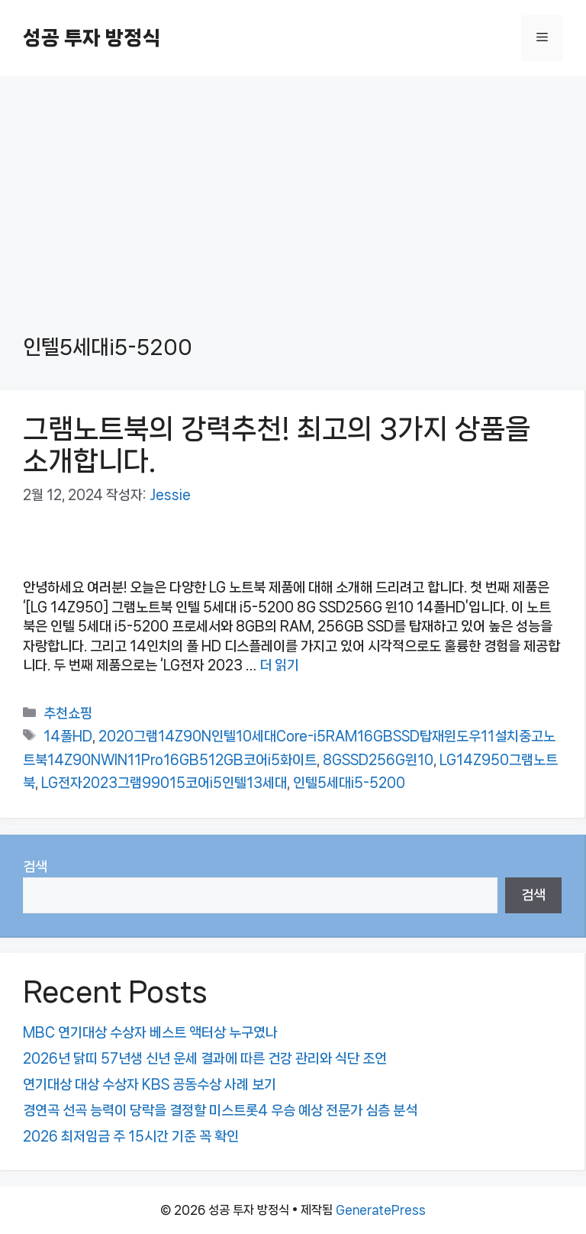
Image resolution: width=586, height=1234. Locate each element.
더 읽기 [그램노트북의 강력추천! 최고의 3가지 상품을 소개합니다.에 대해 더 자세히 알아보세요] (279, 665)
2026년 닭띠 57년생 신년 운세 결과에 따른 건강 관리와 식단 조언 (205, 1058)
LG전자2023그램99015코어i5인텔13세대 (164, 783)
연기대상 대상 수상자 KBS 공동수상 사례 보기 (149, 1084)
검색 (35, 867)
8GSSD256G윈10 (378, 760)
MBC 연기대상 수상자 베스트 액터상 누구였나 (150, 1032)
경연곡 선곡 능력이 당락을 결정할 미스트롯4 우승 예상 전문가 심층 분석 (220, 1110)
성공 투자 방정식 (91, 37)
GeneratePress (381, 1209)
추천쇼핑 (67, 713)
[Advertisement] (293, 191)
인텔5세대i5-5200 (349, 783)
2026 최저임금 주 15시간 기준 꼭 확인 (131, 1136)
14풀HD (67, 736)
